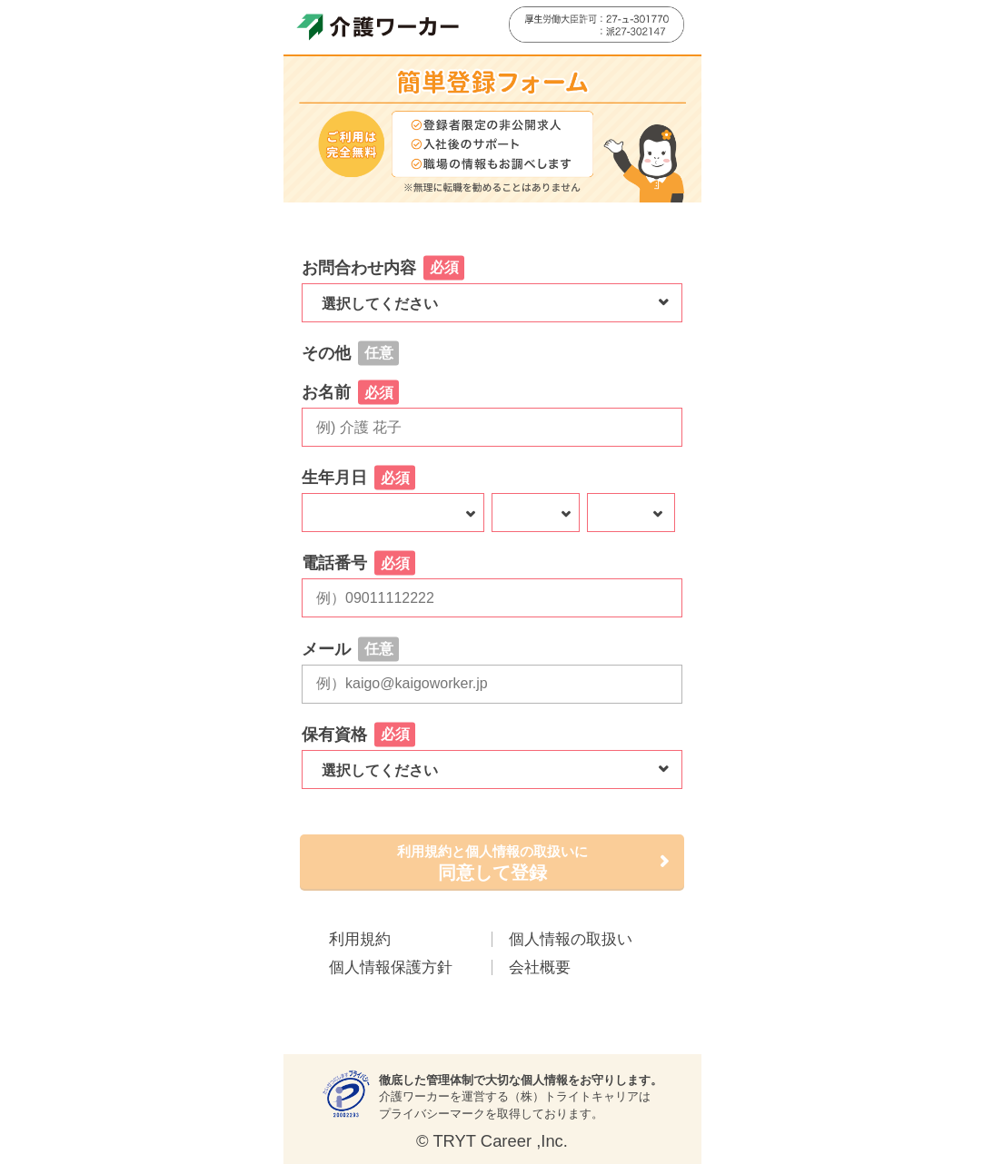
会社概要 (540, 967)
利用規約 (360, 939)
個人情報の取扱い (570, 939)
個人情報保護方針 (390, 967)
